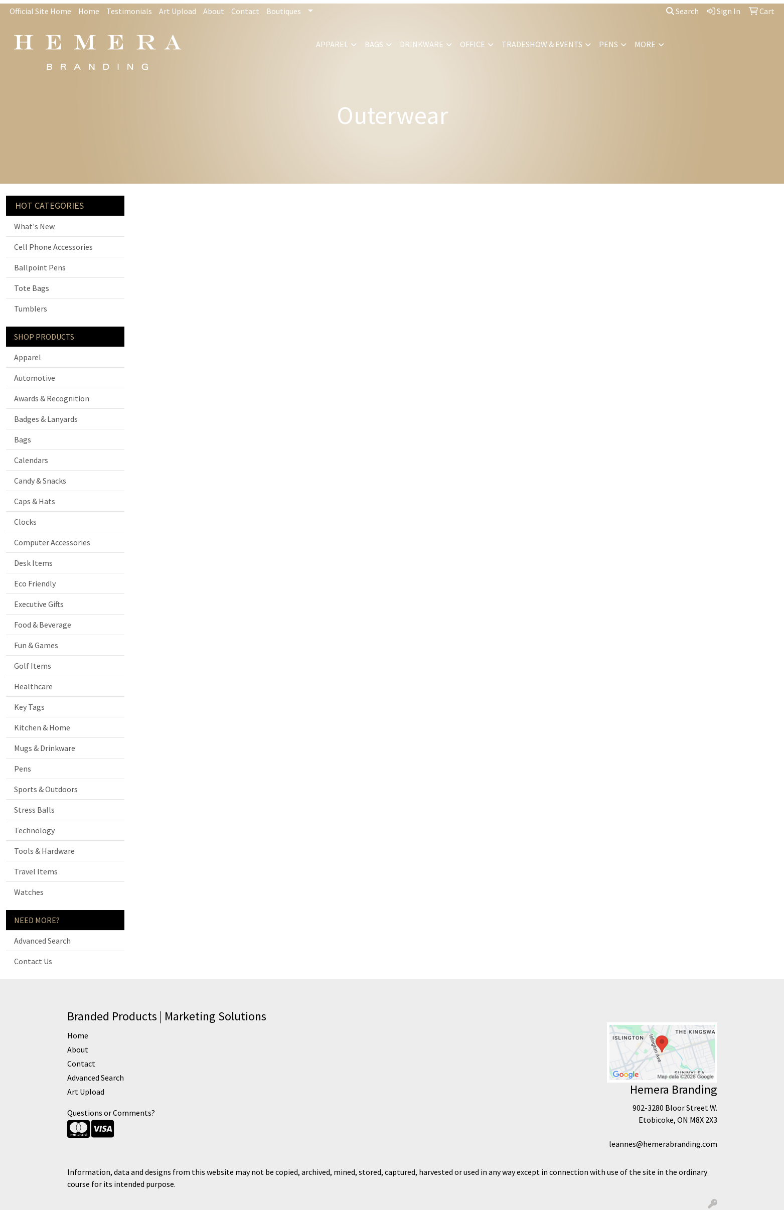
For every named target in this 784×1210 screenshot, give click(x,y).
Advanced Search (42, 941)
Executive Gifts (39, 604)
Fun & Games (36, 645)
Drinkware (421, 44)
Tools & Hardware (44, 851)
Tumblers (30, 309)
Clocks (25, 522)
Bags (374, 44)
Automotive (34, 378)
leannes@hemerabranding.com (663, 1144)
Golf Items (32, 666)
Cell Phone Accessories (53, 247)
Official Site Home (40, 11)
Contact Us (33, 961)
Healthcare (33, 686)
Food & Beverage (42, 625)
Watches (29, 892)
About (213, 11)
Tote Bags (31, 288)
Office (472, 44)
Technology (34, 830)
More (645, 44)
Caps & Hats (34, 501)
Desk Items (33, 563)
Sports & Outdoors (46, 789)
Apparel (332, 44)
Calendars (31, 460)
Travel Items (36, 871)
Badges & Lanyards (46, 419)
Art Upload (177, 11)
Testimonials (129, 11)
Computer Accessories (52, 542)
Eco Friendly (35, 583)
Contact (245, 11)
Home (88, 11)
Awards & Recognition (51, 398)
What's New (34, 226)
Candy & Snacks (40, 481)
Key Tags (29, 707)
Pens (608, 44)
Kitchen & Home (42, 727)
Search (682, 11)
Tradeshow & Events (542, 44)
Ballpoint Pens (40, 267)
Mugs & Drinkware (44, 748)
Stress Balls (34, 810)
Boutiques (283, 11)
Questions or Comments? (111, 1113)
